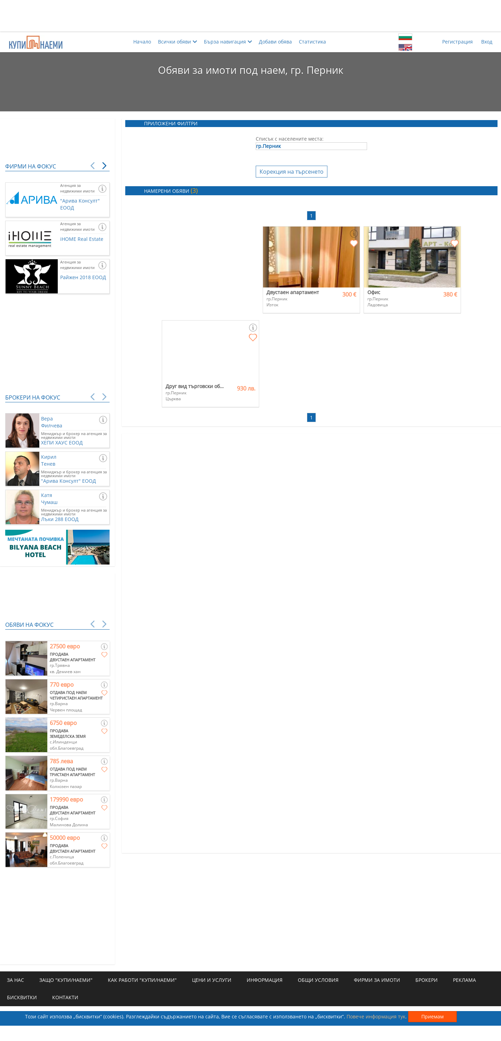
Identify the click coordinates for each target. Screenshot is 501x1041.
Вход (486, 41)
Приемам (432, 1016)
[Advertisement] (250, 15)
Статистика (312, 41)
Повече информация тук (376, 1016)
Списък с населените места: (290, 138)
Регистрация (457, 41)
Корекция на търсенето (292, 171)
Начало (142, 41)
